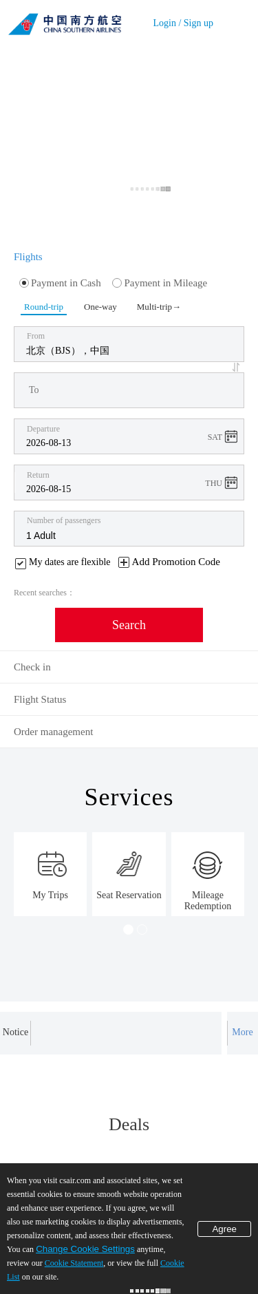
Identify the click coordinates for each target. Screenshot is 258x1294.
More (242, 1032)
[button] (238, 367)
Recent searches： (44, 592)
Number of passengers (63, 520)
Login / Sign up (183, 23)
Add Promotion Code (176, 561)
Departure (43, 429)
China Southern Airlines (64, 20)
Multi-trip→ (158, 306)
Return (38, 475)
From (36, 336)
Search (129, 625)
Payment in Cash (60, 282)
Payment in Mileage (159, 282)
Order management (53, 731)
